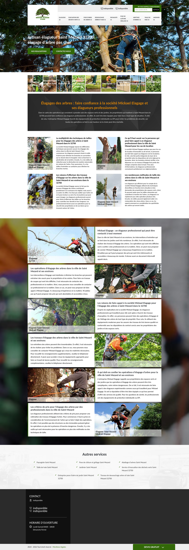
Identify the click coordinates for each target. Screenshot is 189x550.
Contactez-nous (63, 51)
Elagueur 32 (62, 19)
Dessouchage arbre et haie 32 (100, 19)
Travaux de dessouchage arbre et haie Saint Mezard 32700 (117, 477)
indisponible (108, 8)
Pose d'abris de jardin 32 (88, 19)
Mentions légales (59, 547)
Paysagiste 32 (113, 19)
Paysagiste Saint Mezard (46, 462)
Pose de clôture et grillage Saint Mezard (94, 462)
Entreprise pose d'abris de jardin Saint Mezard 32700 (76, 477)
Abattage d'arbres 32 (137, 19)
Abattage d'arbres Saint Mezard (134, 462)
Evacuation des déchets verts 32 (74, 19)
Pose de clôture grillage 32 (124, 18)
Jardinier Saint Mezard (88, 467)
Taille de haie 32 (147, 19)
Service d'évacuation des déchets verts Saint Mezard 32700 (139, 469)
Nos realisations (39, 51)
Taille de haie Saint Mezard (47, 467)
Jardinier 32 (156, 19)
